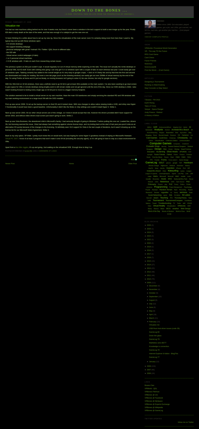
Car (192, 135)
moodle (148, 179)
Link (186, 173)
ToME (149, 200)
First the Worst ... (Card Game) (157, 70)
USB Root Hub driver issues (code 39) (164, 328)
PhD (188, 182)
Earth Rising (150, 103)
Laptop (182, 171)
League (189, 171)
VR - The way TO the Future (156, 51)
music (163, 179)
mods (189, 176)
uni (184, 203)
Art (192, 130)
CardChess (163, 138)
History (187, 165)
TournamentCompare (174, 200)
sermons (183, 192)
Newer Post (10, 164)
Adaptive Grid (177, 127)
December (153, 286)
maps (149, 176)
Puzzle (148, 190)
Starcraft (149, 198)
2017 (149, 254)
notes (156, 182)
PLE (170, 184)
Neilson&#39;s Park (180, 179)
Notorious (148, 64)
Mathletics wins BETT (157, 343)
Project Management (175, 187)
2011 (149, 275)
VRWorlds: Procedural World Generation (161, 48)
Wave (162, 208)
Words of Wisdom (168, 211)
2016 (149, 257)
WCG (168, 209)
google (175, 163)
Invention (170, 168)
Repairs (190, 190)
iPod (184, 168)
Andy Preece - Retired (153, 112)
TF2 (171, 198)
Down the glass (155, 336)
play (166, 184)
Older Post (132, 164)
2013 (149, 268)
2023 (149, 236)
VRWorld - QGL (151, 388)
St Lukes (53, 151)
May (151, 311)
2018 (149, 250)
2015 (149, 261)
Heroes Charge (154, 165)
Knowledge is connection (159, 346)
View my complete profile (157, 37)
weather (175, 209)
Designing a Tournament (154, 82)
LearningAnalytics (164, 173)
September (153, 296)
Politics (182, 184)
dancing (163, 146)
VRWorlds (181, 206)
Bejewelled (169, 132)
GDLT (161, 162)
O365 (172, 182)
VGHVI (189, 203)
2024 (149, 232)
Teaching (164, 198)
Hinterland (180, 165)
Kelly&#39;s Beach (154, 171)
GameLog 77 (154, 357)
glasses (168, 163)
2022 (149, 239)
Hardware (43, 151)
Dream (170, 149)
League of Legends (151, 173)
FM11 (189, 157)
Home (71, 164)
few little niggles (22, 147)
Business (173, 135)
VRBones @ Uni (151, 395)
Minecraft (170, 176)
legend (174, 173)
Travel (154, 203)
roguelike (164, 192)
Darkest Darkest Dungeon (177, 146)
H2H (180, 163)
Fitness (166, 157)
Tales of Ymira (150, 106)
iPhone (178, 168)
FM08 (178, 157)
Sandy (176, 192)
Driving (177, 149)
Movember (156, 179)
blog (189, 132)
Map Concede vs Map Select (156, 88)
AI (190, 127)
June (151, 307)
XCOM (169, 214)
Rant (175, 190)
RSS (133, 160)
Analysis (158, 129)
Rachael (155, 190)
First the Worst (157, 157)
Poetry (176, 184)
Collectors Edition (172, 140)
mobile (183, 176)
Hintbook (172, 165)
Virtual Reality (159, 206)
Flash (172, 157)
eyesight (149, 154)
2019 (149, 247)
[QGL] (149, 127)
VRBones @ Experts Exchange (157, 404)
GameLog (151, 162)
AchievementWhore (165, 127)
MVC (170, 179)
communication (185, 140)
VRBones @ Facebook (154, 398)
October (152, 293)
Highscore (164, 165)
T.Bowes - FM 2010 (152, 100)
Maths (155, 176)
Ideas (156, 168)
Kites (164, 171)
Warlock (156, 208)
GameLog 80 (154, 332)
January (152, 362)
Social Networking (154, 195)
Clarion (151, 140)
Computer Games (160, 143)
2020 (149, 243)
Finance (182, 154)
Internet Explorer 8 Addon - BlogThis (163, 354)
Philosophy (152, 184)
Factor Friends (150, 61)
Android (167, 130)
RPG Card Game (151, 54)
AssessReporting (152, 132)
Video (149, 206)
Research (149, 192)
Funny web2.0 (173, 160)
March (152, 318)
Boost (155, 135)
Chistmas (172, 138)
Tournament (158, 200)
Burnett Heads (163, 135)
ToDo (190, 198)
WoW (188, 211)
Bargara (161, 132)
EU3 (189, 152)
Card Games (151, 138)
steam (156, 198)
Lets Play (181, 173)
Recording (182, 190)
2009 (149, 283)
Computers (176, 144)
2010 (149, 279)
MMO (177, 176)
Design (158, 149)
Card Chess (149, 57)
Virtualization (171, 206)
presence (149, 187)
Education (151, 152)
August (152, 300)
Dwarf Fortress (186, 149)
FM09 (183, 157)
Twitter (179, 203)
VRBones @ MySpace (154, 401)
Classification (159, 140)
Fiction (176, 154)
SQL (170, 195)
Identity (162, 168)
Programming (160, 187)
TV (174, 203)
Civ (191, 138)
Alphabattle (148, 130)
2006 (149, 373)
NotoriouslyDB (150, 67)
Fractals (157, 160)
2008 (149, 366)
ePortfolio (183, 152)
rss (171, 192)
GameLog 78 (154, 350)
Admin (185, 127)
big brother (183, 132)
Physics (160, 184)
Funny (164, 160)
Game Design (183, 160)
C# (179, 135)
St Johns (177, 195)
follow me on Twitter (186, 422)
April (151, 314)
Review (156, 192)
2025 (149, 229)
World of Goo (180, 211)
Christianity (183, 138)
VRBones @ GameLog (154, 410)
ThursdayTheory (180, 198)
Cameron (185, 135)
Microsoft (163, 176)
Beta (176, 132)
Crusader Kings (153, 146)
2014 (149, 265)
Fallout (169, 154)
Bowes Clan (149, 385)
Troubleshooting (164, 203)
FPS (151, 160)
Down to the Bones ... (100, 10)
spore (165, 195)
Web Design (186, 209)
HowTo (150, 168)
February (153, 322)
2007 (149, 370)
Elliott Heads (172, 152)
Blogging (148, 135)
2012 (149, 272)
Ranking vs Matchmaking (155, 85)
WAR (189, 206)
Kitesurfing (173, 171)
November (153, 289)
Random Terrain (165, 190)
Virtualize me (12, 25)
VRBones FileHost (152, 392)
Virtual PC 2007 (11, 139)
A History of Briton (152, 115)
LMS (191, 173)
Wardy (150, 208)
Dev (165, 149)
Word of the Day (154, 211)
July (151, 304)
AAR (155, 127)
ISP (189, 168)
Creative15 (185, 144)
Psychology (188, 187)
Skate (191, 192)
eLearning (160, 152)
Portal (188, 184)
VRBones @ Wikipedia (154, 407)
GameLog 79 (154, 339)
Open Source (180, 182)
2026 (149, 225)
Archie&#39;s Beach (180, 130)
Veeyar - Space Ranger (154, 109)
